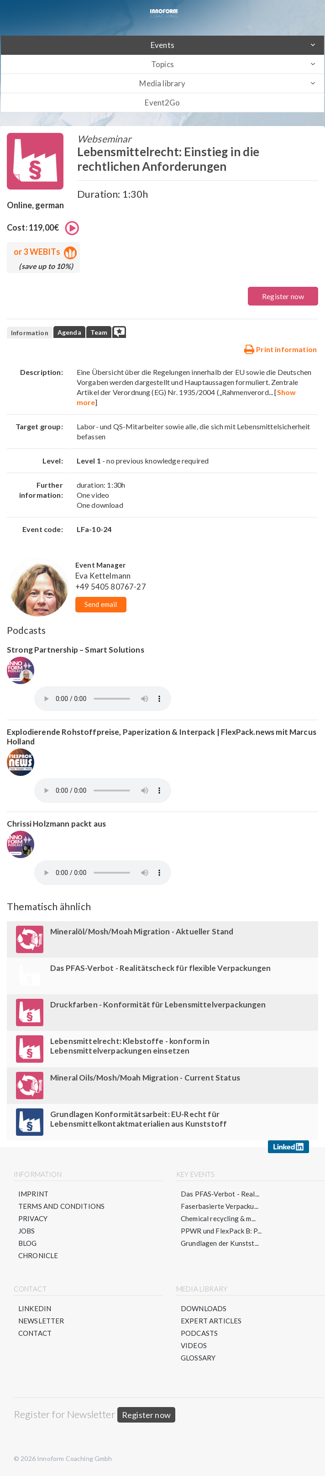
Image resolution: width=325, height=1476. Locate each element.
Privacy (32, 1218)
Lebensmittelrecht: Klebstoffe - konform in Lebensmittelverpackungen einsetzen (130, 1045)
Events (162, 45)
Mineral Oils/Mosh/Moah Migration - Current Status (145, 1077)
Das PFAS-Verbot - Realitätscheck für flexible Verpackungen (160, 968)
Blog (27, 1243)
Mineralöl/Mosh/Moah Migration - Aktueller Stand (142, 931)
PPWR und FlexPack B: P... (221, 1231)
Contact (35, 1333)
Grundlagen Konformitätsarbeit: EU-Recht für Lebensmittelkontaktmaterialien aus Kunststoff (138, 1118)
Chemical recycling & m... (218, 1218)
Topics (162, 64)
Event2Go (162, 102)
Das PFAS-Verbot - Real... (220, 1194)
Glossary (198, 1358)
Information (29, 333)
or (43, 252)
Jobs (26, 1231)
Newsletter (41, 1321)
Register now (283, 296)
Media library (162, 83)
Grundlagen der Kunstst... (220, 1243)
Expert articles (211, 1321)
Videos (194, 1345)
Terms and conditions (61, 1206)
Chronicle (38, 1255)
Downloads (203, 1308)
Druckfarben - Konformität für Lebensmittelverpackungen (158, 1004)
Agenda (69, 332)
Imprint (33, 1194)
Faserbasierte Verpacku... (219, 1206)
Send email (100, 604)
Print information (280, 348)
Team (99, 332)
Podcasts (199, 1333)
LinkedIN (34, 1308)
